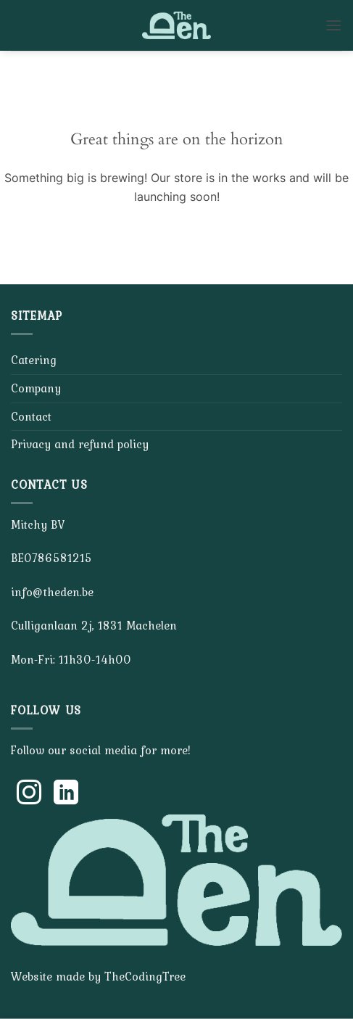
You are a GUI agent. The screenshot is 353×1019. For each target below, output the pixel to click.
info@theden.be (52, 592)
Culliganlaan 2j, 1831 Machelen (94, 625)
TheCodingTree (145, 976)
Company (36, 388)
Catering (34, 359)
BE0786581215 (51, 557)
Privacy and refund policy (80, 444)
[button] (333, 25)
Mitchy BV (38, 524)
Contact (31, 416)
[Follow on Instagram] (29, 794)
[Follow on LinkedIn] (66, 794)
